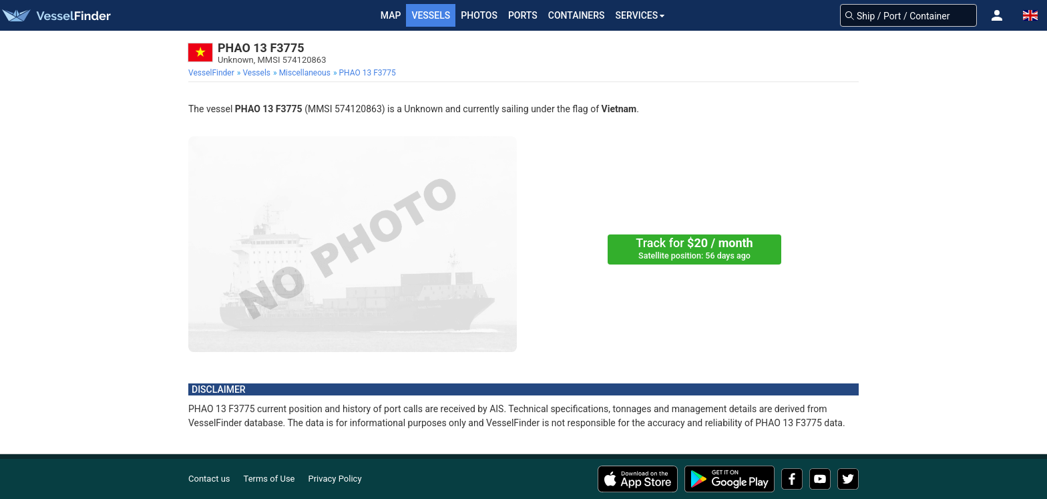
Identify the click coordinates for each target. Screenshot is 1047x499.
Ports (523, 15)
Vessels (430, 15)
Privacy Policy (335, 479)
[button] (997, 15)
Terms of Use (269, 479)
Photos (479, 15)
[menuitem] (212, 73)
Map (391, 15)
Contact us (209, 479)
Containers (576, 15)
